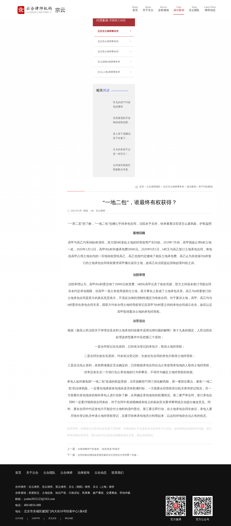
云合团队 (49, 472)
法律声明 (36, 518)
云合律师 (66, 472)
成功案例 (191, 186)
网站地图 (69, 518)
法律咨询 (83, 472)
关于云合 (32, 472)
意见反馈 (52, 518)
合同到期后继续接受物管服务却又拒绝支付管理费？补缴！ (108, 455)
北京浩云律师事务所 (114, 41)
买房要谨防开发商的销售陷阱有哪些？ (121, 122)
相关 (103, 90)
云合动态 (101, 472)
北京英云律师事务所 (114, 52)
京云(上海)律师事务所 (114, 72)
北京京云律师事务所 (114, 31)
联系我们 (118, 472)
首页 (141, 186)
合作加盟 (19, 518)
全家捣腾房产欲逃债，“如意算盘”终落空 (99, 449)
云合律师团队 (154, 186)
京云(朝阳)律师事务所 (114, 62)
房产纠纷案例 (206, 186)
